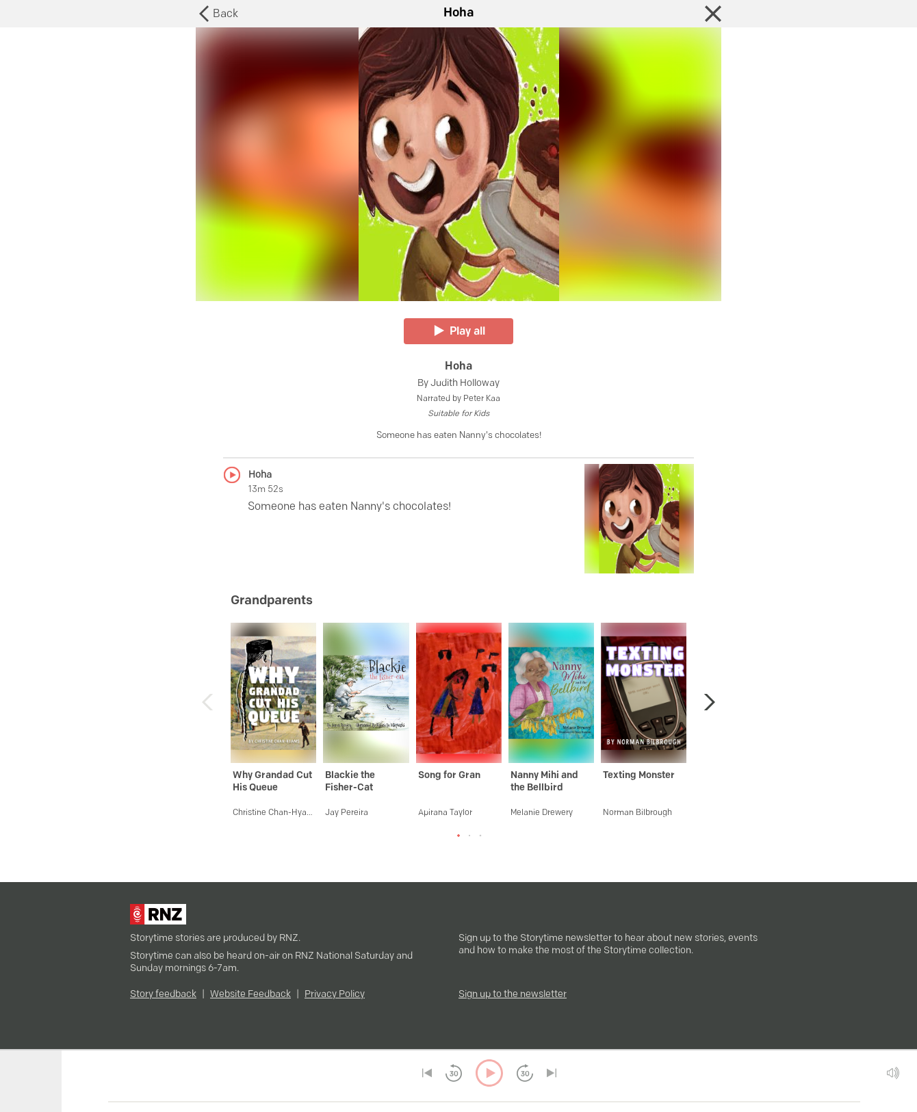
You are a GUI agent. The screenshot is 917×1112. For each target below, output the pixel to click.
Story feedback (163, 995)
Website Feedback (250, 995)
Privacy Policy (335, 995)
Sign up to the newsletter (512, 995)
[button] (706, 702)
